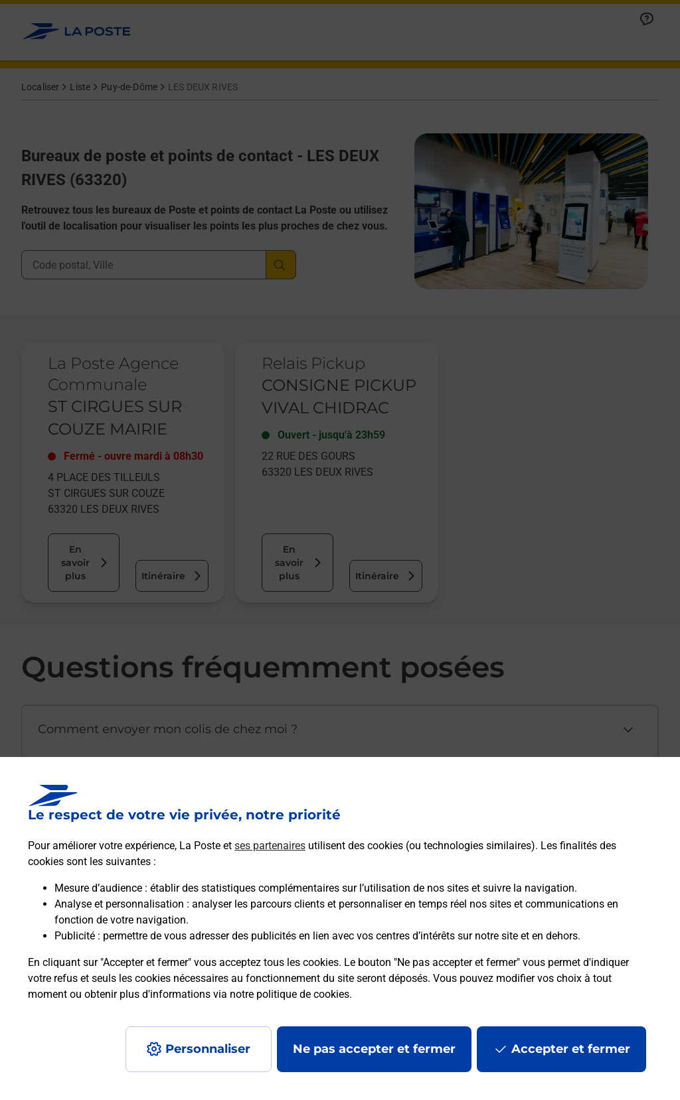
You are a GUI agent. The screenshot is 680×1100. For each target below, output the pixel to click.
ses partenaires (269, 845)
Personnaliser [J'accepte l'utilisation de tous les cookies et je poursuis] (207, 1049)
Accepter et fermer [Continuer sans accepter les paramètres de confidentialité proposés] (570, 1049)
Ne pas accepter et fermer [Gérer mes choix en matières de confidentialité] (374, 1049)
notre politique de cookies (289, 994)
